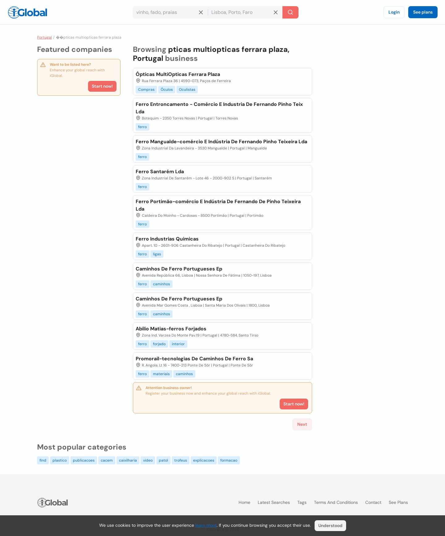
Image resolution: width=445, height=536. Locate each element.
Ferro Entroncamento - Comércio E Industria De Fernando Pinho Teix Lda (219, 108)
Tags (302, 502)
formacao (228, 460)
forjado (159, 343)
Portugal (44, 37)
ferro (142, 126)
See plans (423, 12)
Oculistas (187, 89)
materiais (161, 373)
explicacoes (203, 460)
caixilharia (128, 460)
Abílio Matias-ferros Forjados (171, 328)
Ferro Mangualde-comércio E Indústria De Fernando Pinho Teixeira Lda (221, 141)
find (43, 460)
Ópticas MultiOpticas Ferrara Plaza (178, 74)
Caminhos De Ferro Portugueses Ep (179, 269)
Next (302, 424)
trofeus (180, 460)
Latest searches (274, 502)
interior (178, 343)
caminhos (161, 284)
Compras (146, 89)
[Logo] (27, 12)
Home (244, 502)
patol (163, 460)
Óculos (167, 89)
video (148, 460)
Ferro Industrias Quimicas (167, 239)
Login (394, 12)
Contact (373, 502)
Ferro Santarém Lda (160, 171)
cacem (107, 460)
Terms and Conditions (336, 502)
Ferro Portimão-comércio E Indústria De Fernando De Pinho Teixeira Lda (218, 205)
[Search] (290, 12)
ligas (157, 254)
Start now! (102, 86)
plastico (60, 460)
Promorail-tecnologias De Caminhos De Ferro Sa (194, 358)
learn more (206, 525)
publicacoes (84, 460)
